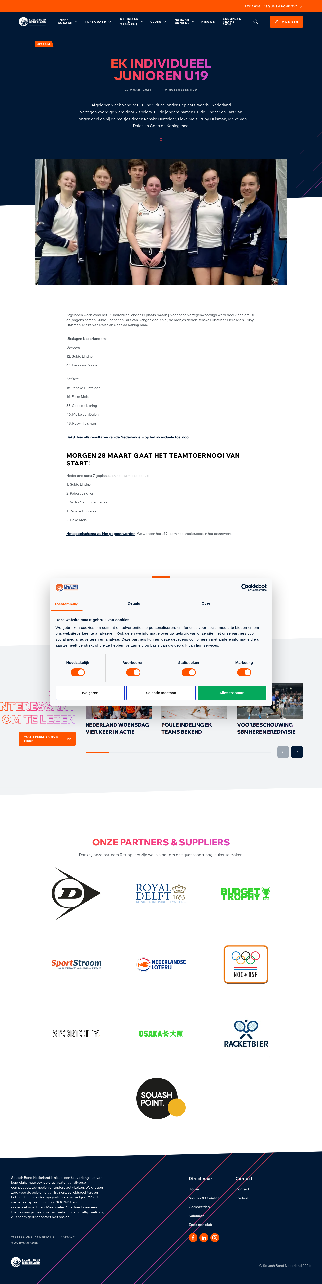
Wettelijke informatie (33, 1236)
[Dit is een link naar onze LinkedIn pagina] (203, 1237)
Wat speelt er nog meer (47, 738)
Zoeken (244, 1198)
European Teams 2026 (232, 21)
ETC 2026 (252, 6)
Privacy (68, 1236)
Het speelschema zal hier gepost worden (100, 533)
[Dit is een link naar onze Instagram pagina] (214, 1237)
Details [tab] (134, 603)
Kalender (199, 1216)
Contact (245, 1189)
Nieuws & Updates (207, 1198)
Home (197, 1189)
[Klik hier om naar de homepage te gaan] (32, 21)
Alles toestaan (232, 693)
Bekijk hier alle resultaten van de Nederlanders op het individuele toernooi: (128, 437)
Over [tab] (206, 603)
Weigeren (90, 693)
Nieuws (208, 21)
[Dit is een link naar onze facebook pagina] (193, 1237)
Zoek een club (203, 1224)
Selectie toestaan (161, 693)
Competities (202, 1207)
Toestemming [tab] (66, 604)
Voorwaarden (25, 1242)
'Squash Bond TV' (283, 7)
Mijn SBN (286, 22)
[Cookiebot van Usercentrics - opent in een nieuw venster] (245, 587)
